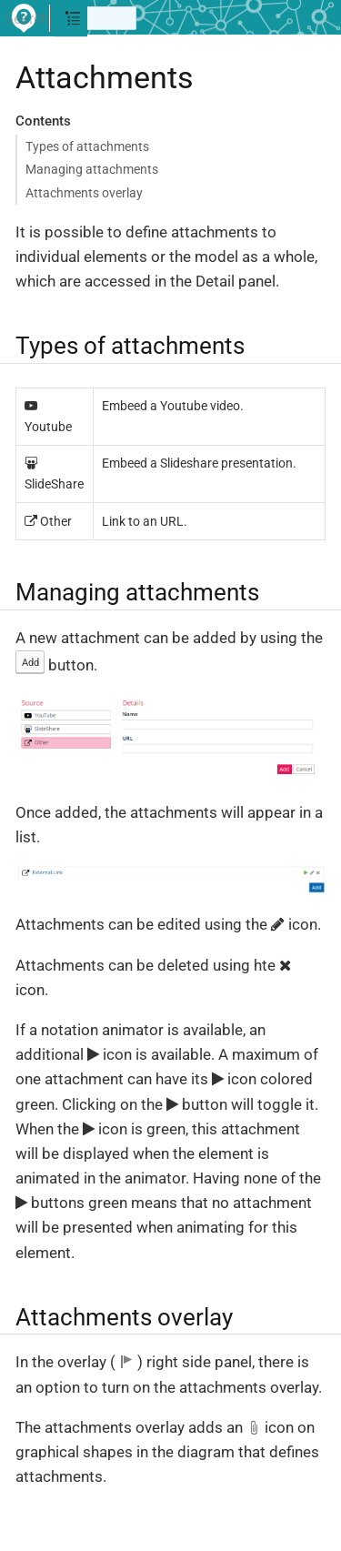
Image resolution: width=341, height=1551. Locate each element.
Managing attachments (91, 169)
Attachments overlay (84, 193)
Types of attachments (87, 146)
